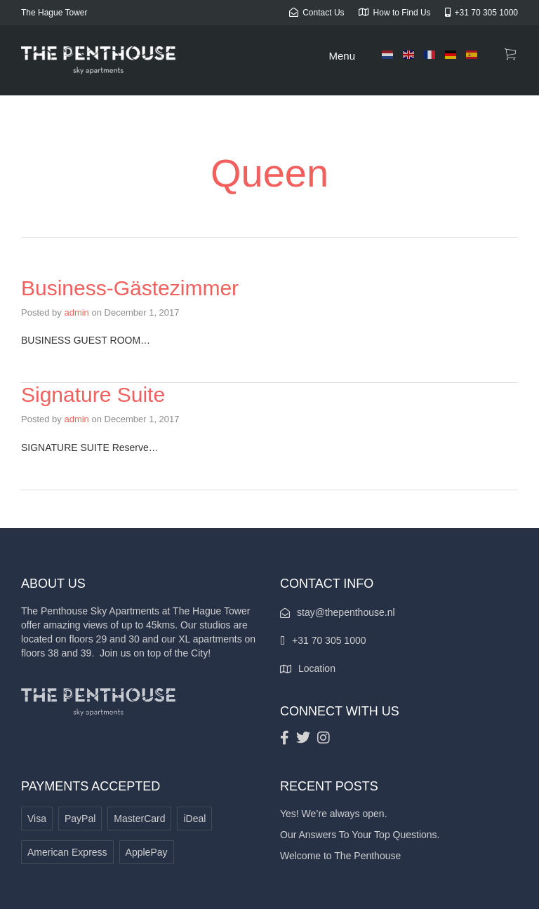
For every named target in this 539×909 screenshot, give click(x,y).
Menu (341, 56)
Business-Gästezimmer (130, 287)
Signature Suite (93, 394)
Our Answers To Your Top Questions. (360, 834)
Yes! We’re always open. (333, 813)
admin (76, 312)
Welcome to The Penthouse (340, 855)
